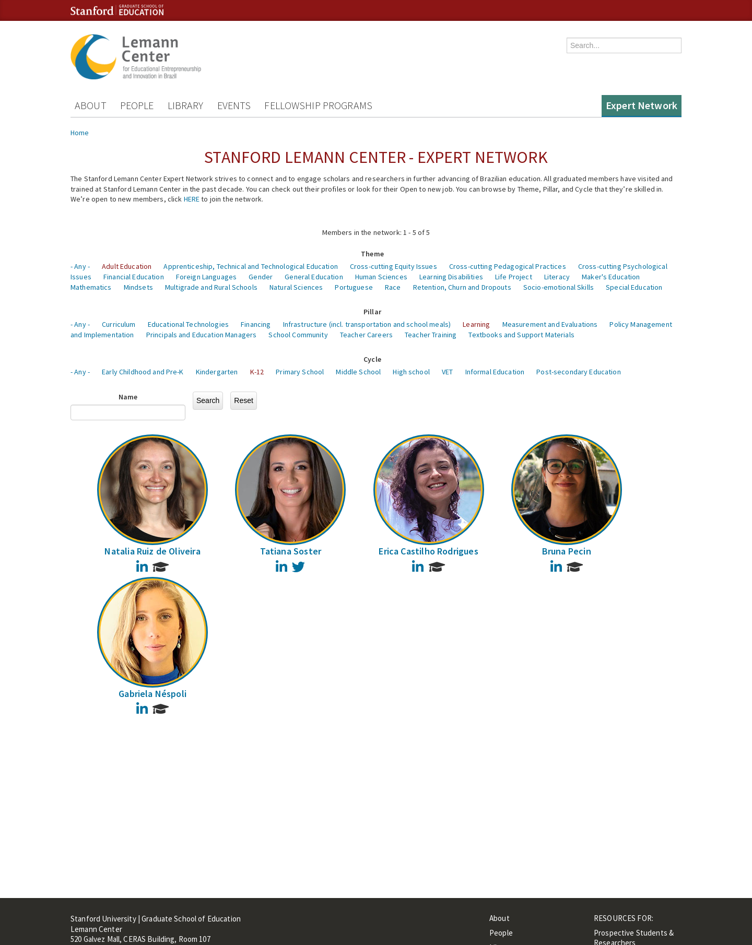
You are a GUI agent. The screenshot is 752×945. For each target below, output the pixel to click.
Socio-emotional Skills (558, 287)
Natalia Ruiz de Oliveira (152, 551)
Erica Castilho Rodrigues (428, 551)
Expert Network (641, 105)
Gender (261, 276)
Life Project (513, 276)
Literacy (557, 276)
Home (79, 132)
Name (128, 396)
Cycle (372, 359)
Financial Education (133, 276)
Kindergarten (217, 371)
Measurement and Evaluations (550, 324)
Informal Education (495, 371)
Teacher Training (430, 334)
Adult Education (126, 266)
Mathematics (91, 287)
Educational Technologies (188, 324)
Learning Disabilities (451, 276)
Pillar (372, 311)
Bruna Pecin (566, 551)
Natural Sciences (296, 287)
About (91, 105)
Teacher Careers (366, 334)
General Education (314, 276)
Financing (256, 324)
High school (411, 371)
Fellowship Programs (318, 105)
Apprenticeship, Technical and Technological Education (250, 266)
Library (186, 105)
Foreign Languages (206, 276)
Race (393, 287)
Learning (476, 324)
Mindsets (138, 287)
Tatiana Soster (291, 551)
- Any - (80, 266)
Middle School (358, 371)
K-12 (257, 371)
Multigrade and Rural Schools (211, 287)
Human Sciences (381, 276)
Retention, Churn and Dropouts (462, 287)
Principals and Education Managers (201, 334)
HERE (192, 199)
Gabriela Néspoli (152, 694)
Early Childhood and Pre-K (143, 371)
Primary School (300, 371)
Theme (372, 253)
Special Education (634, 287)
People (137, 105)
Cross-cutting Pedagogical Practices (507, 266)
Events (234, 105)
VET (447, 371)
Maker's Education (611, 276)
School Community (297, 334)
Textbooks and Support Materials (521, 334)
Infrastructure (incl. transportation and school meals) (367, 324)
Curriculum (118, 324)
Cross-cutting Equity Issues (393, 266)
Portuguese (353, 287)
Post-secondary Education (578, 371)
